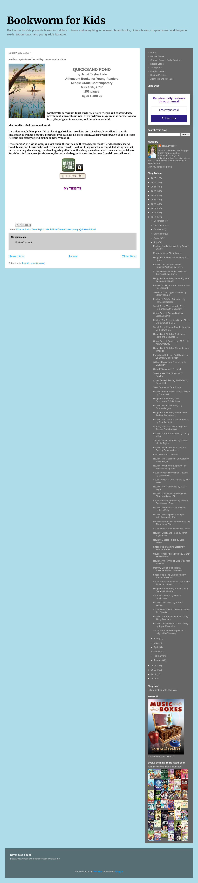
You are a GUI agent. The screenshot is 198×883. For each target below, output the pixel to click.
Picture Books (157, 56)
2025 (154, 182)
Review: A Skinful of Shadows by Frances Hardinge (169, 300)
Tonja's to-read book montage (164, 766)
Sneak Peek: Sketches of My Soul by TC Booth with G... (171, 583)
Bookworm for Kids (56, 20)
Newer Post (17, 256)
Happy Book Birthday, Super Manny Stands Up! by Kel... (170, 590)
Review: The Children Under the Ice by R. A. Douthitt (170, 421)
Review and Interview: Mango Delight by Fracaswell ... (171, 393)
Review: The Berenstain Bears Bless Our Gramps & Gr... (171, 321)
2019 (154, 208)
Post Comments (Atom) (33, 263)
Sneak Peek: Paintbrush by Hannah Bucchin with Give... (170, 502)
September (159, 233)
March (157, 651)
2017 (154, 217)
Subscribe (169, 118)
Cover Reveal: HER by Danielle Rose (171, 528)
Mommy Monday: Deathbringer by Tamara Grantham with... (170, 428)
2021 (154, 199)
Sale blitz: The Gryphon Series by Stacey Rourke (169, 293)
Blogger (119, 871)
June (156, 638)
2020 (154, 204)
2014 (154, 674)
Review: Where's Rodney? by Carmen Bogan (167, 407)
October (158, 229)
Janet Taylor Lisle (40, 229)
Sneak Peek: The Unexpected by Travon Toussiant (169, 576)
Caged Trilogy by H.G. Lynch (167, 369)
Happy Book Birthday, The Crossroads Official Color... (167, 400)
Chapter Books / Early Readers (165, 60)
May (156, 643)
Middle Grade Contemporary (64, 229)
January (158, 660)
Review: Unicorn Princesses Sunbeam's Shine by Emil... (168, 265)
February (158, 656)
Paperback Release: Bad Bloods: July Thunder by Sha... (171, 523)
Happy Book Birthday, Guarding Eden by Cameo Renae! (171, 279)
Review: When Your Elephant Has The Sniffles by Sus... (169, 467)
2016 (154, 665)
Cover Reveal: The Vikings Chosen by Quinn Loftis (170, 474)
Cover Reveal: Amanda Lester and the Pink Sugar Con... (170, 272)
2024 (154, 186)
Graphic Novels (158, 71)
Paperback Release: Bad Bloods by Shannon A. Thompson (170, 356)
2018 (154, 212)
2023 (154, 191)
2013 (154, 678)
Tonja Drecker (169, 146)
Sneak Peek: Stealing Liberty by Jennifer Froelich (169, 548)
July (156, 242)
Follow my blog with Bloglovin (162, 690)
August (157, 238)
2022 (154, 195)
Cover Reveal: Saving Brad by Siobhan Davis (168, 314)
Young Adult (156, 67)
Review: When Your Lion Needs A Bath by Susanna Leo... (169, 448)
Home (73, 256)
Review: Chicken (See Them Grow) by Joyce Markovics (170, 625)
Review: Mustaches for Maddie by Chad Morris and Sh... (169, 495)
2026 (154, 178)
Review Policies (158, 75)
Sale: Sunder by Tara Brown (167, 387)
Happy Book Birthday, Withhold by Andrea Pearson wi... (170, 414)
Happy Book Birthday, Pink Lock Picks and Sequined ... (169, 335)
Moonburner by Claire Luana (167, 253)
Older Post (129, 256)
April (156, 647)
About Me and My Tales (162, 79)
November (159, 225)
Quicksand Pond (87, 229)
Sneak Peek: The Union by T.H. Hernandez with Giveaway (168, 307)
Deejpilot (97, 871)
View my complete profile (160, 166)
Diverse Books (23, 229)
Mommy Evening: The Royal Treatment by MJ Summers (167, 569)
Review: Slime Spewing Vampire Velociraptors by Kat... (169, 516)
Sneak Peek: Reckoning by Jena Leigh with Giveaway (169, 632)
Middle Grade (157, 64)
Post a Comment (23, 242)
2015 (154, 670)
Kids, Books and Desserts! (166, 454)
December (159, 221)
